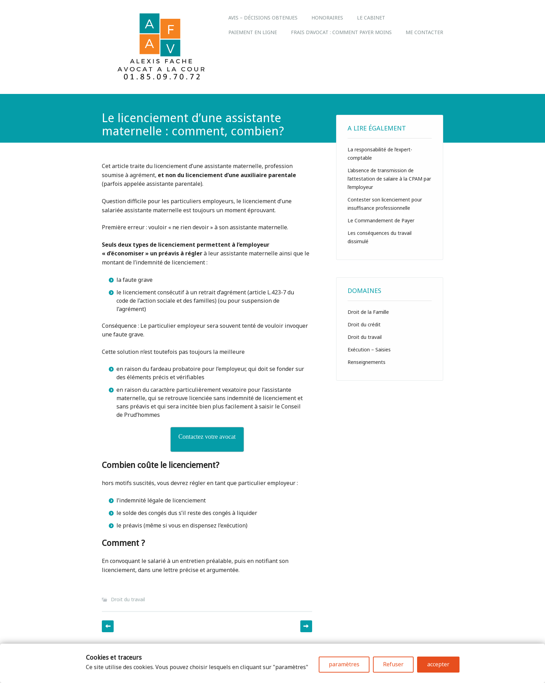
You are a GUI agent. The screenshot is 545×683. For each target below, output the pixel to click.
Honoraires (327, 17)
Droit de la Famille (368, 312)
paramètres (344, 664)
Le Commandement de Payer (381, 220)
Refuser (393, 664)
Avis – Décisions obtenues (263, 17)
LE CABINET (371, 17)
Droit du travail (128, 599)
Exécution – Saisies (369, 349)
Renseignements (366, 362)
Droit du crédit (364, 324)
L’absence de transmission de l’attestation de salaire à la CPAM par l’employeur (389, 178)
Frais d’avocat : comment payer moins (341, 32)
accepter (438, 664)
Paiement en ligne (252, 32)
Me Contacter (424, 32)
